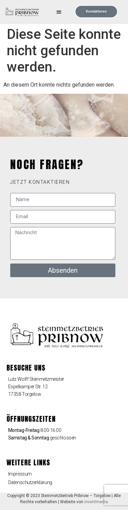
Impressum (20, 474)
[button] (59, 12)
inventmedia (96, 501)
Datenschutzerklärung (30, 482)
